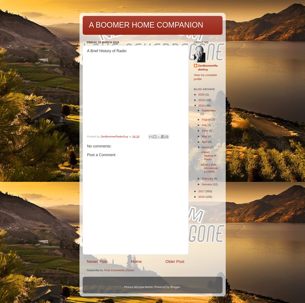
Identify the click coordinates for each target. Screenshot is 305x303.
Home (136, 261)
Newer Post (97, 261)
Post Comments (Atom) (119, 270)
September (209, 110)
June (205, 130)
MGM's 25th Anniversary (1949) (209, 168)
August (207, 119)
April (205, 141)
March (206, 147)
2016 (201, 196)
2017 (201, 191)
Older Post (174, 261)
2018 (201, 105)
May (205, 136)
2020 (201, 94)
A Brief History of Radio (208, 156)
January (207, 184)
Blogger (175, 287)
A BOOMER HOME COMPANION (146, 25)
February (208, 178)
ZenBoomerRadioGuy (208, 67)
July (205, 125)
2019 (201, 100)
